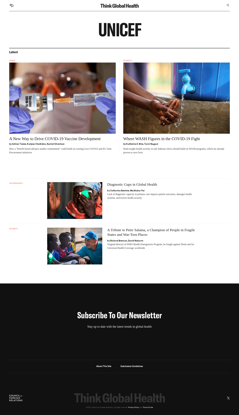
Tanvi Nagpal (151, 144)
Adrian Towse (19, 144)
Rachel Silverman (55, 144)
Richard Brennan (118, 241)
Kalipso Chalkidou (36, 144)
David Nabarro (135, 241)
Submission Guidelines (131, 366)
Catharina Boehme (119, 191)
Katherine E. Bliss (134, 144)
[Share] (228, 5)
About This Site (103, 366)
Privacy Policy (133, 407)
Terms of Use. (148, 407)
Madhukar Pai (137, 191)
